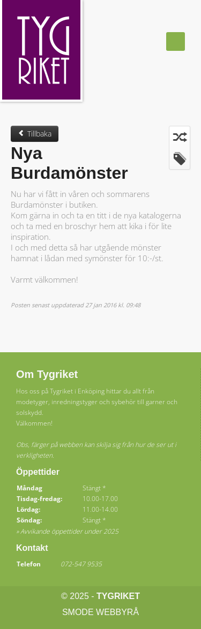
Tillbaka (34, 133)
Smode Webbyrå (100, 612)
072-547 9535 (81, 564)
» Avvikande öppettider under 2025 (67, 531)
